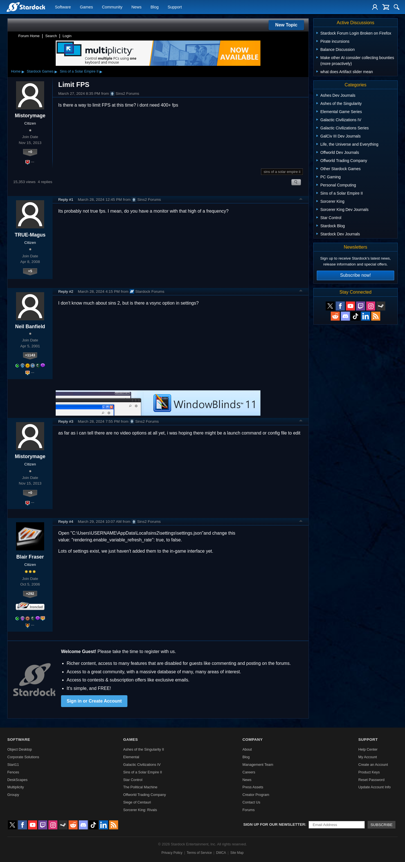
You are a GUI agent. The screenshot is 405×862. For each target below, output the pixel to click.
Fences (13, 772)
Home (16, 71)
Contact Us (251, 802)
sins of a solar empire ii (282, 172)
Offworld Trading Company (144, 795)
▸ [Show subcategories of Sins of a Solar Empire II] (101, 71)
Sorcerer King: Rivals (140, 810)
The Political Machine (140, 787)
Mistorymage (30, 115)
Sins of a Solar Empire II (79, 71)
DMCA (221, 853)
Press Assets (252, 787)
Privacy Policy (172, 853)
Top (301, 200)
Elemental (131, 757)
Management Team (257, 764)
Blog (154, 7)
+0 (30, 152)
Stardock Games (40, 71)
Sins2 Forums (124, 93)
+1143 (30, 355)
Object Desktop (19, 749)
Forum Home (29, 36)
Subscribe (381, 825)
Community (112, 7)
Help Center (367, 749)
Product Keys (369, 772)
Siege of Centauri (137, 802)
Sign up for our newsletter (274, 824)
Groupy (13, 795)
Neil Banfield (30, 326)
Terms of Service (199, 853)
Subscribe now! (355, 275)
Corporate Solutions (23, 757)
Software (63, 7)
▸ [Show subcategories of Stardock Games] (56, 71)
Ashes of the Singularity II (143, 749)
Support (175, 7)
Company (252, 739)
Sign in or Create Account (94, 701)
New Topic (286, 24)
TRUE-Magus (30, 235)
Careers (248, 772)
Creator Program (255, 795)
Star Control (132, 780)
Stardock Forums (147, 291)
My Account (367, 757)
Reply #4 (65, 521)
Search (51, 36)
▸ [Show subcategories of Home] (23, 71)
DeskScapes (17, 780)
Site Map (237, 853)
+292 (30, 593)
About (247, 749)
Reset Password (371, 780)
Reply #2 (65, 291)
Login (66, 36)
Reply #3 (65, 421)
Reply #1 (65, 199)
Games (86, 7)
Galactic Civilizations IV (142, 764)
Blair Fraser (30, 557)
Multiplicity (15, 787)
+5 (30, 271)
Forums (248, 810)
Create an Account (373, 764)
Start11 (13, 764)
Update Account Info (374, 787)
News (136, 7)
